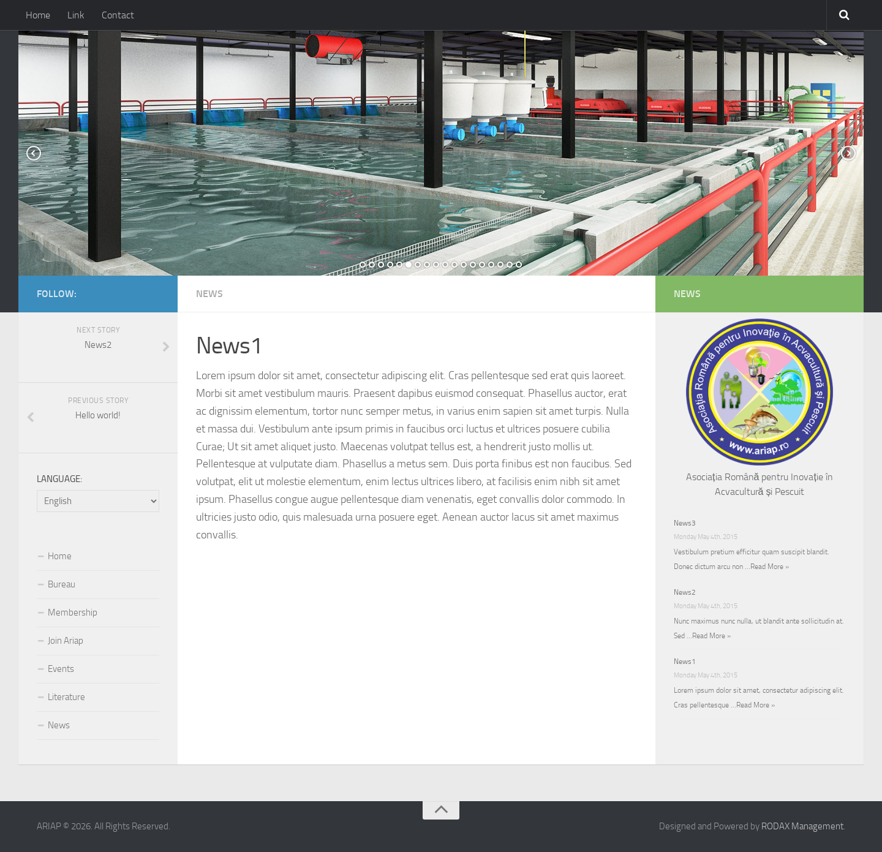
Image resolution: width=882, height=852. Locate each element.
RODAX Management (802, 826)
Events (61, 668)
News (209, 294)
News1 (685, 661)
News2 (685, 592)
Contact (118, 15)
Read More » (769, 566)
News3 (685, 523)
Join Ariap (65, 640)
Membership (72, 612)
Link (76, 15)
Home (38, 15)
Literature (66, 697)
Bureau (61, 584)
